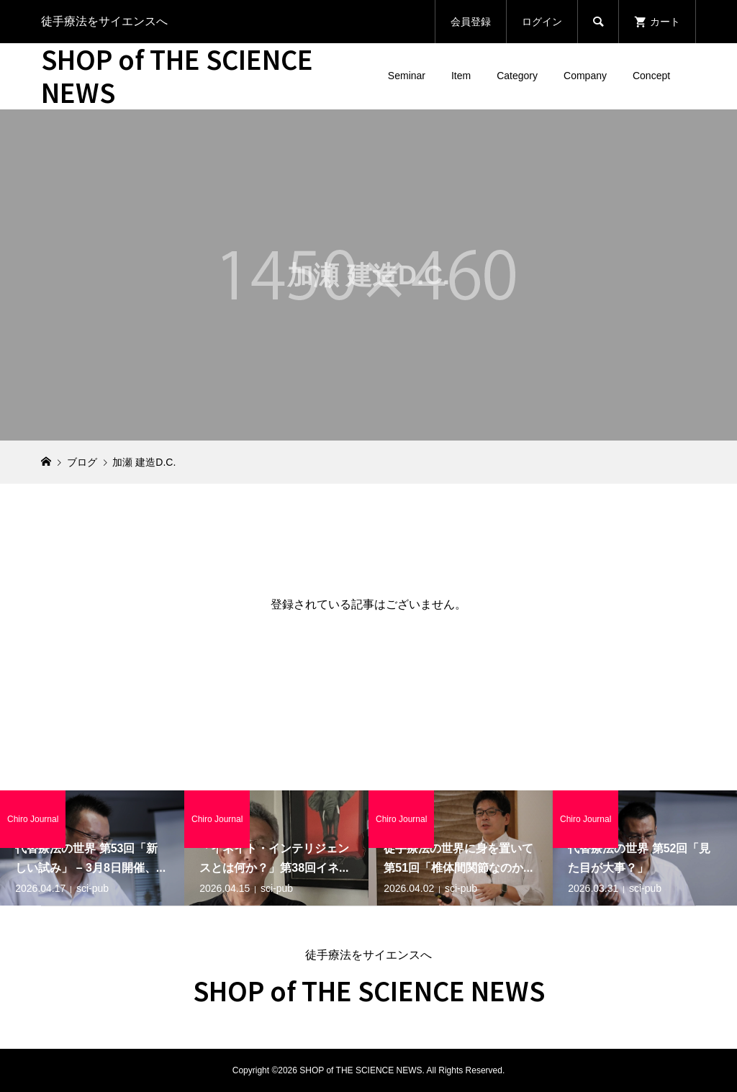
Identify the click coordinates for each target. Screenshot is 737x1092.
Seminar (406, 75)
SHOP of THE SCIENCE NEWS (177, 75)
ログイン (542, 21)
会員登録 (471, 21)
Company (585, 75)
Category (517, 75)
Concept (651, 75)
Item (461, 75)
